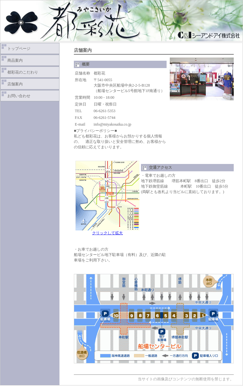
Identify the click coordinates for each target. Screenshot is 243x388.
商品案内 (15, 60)
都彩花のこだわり (22, 72)
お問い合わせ (18, 96)
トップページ (18, 48)
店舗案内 (15, 84)
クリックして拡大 (107, 231)
